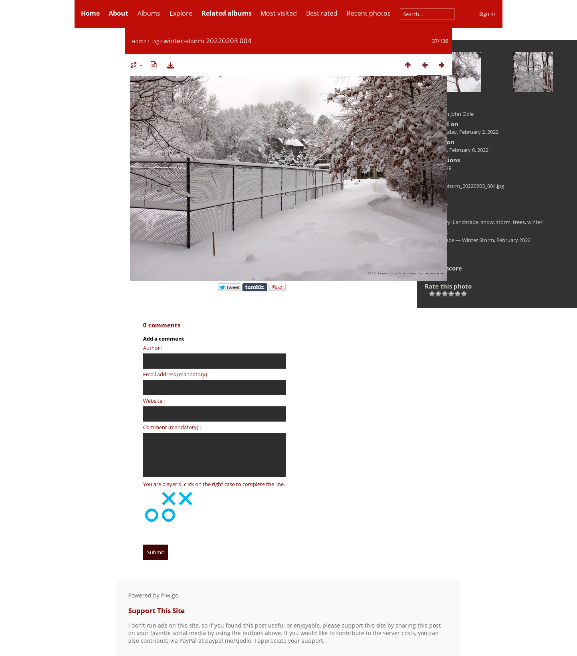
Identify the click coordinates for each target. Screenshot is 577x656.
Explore (180, 13)
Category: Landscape (453, 222)
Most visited (278, 13)
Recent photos (369, 13)
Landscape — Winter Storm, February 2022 (480, 240)
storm (503, 222)
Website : (154, 400)
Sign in (487, 13)
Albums (148, 13)
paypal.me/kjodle (228, 640)
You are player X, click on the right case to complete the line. (214, 484)
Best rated (321, 13)
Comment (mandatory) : (172, 427)
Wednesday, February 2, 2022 (463, 131)
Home (138, 41)
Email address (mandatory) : (176, 374)
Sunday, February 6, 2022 (458, 149)
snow (487, 222)
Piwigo (169, 595)
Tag (155, 41)
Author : (152, 347)
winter (535, 222)
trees (519, 222)
